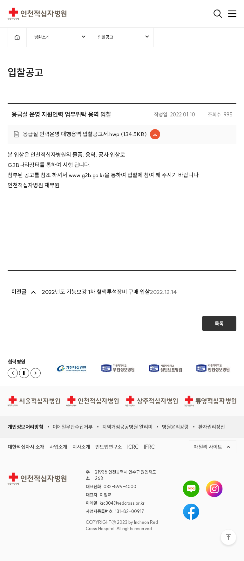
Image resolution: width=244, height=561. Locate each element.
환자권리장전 (211, 427)
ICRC (133, 447)
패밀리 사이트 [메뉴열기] (212, 447)
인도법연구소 (108, 447)
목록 (219, 325)
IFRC (149, 447)
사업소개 (58, 447)
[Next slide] (35, 373)
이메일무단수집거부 (73, 427)
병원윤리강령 (175, 427)
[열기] (218, 14)
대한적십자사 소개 (26, 447)
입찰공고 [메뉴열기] (124, 37)
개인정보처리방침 (25, 427)
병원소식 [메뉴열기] (60, 37)
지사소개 (81, 447)
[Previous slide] (13, 373)
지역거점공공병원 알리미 (127, 427)
